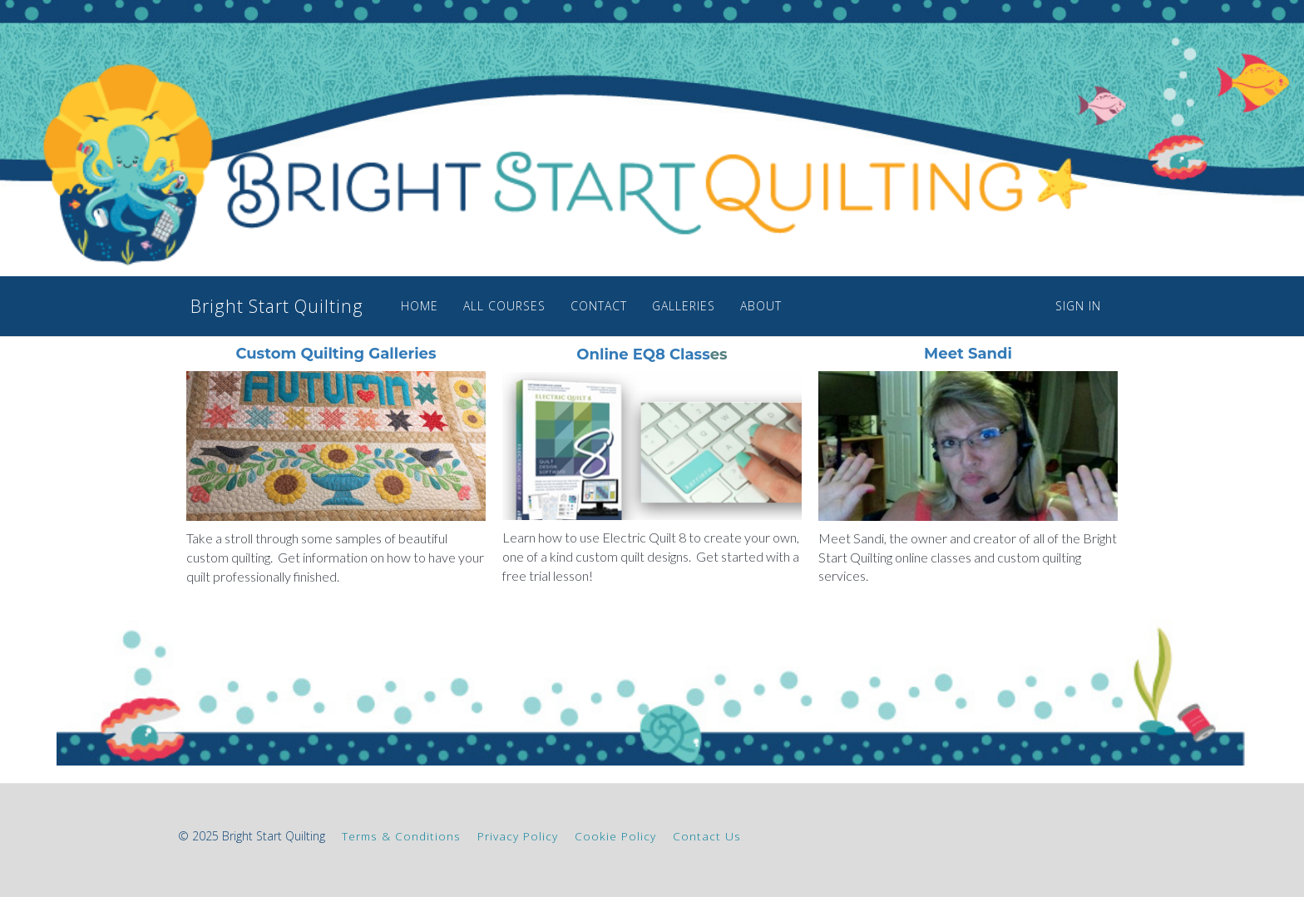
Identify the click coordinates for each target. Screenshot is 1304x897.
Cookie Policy (615, 836)
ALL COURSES (483, 306)
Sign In (1078, 306)
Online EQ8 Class (642, 354)
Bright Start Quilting (262, 306)
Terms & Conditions (401, 836)
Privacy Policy (517, 836)
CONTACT (577, 306)
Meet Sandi (968, 353)
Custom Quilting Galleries (335, 353)
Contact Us (707, 836)
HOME (398, 306)
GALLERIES (662, 306)
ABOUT (739, 306)
